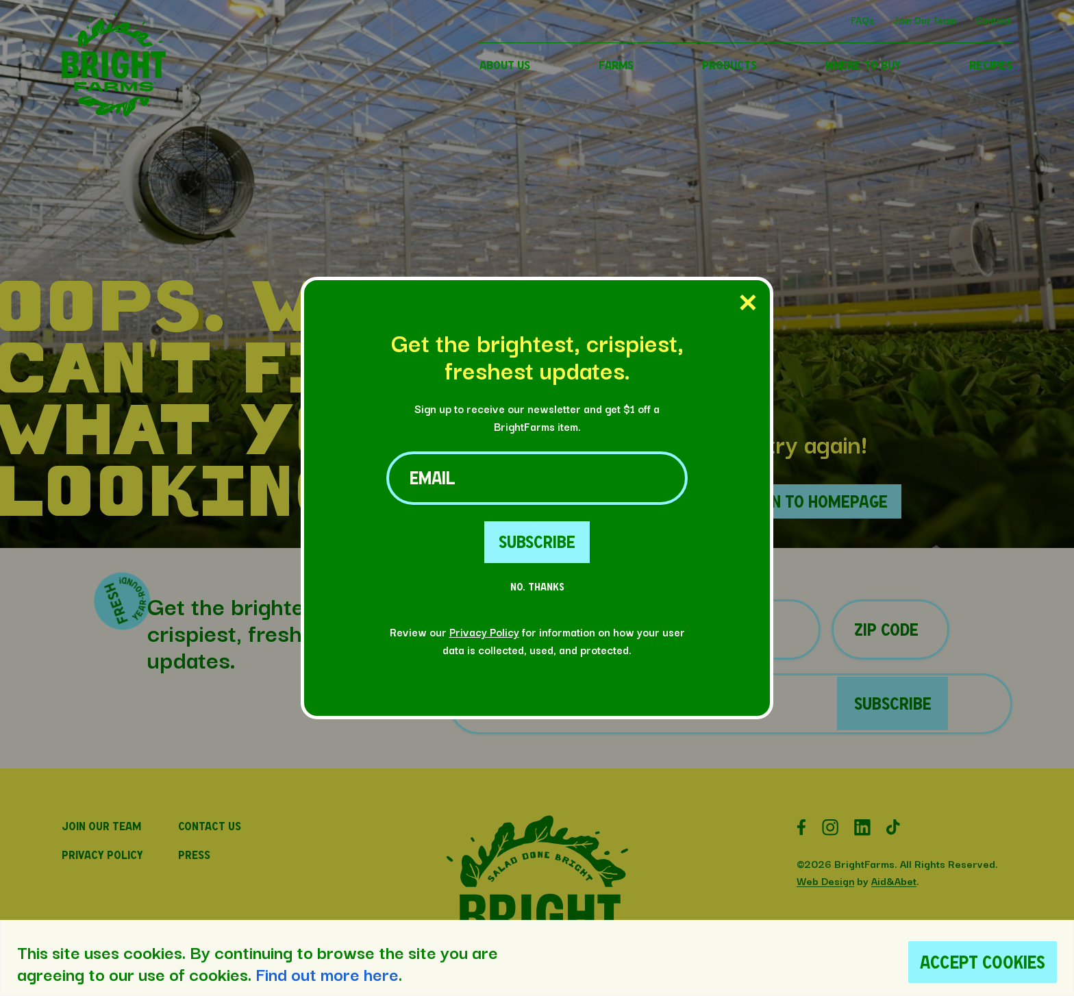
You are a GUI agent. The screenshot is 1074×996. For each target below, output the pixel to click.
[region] (537, 958)
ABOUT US (504, 64)
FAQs (862, 19)
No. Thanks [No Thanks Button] (537, 587)
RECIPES (990, 64)
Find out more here (327, 973)
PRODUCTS (729, 64)
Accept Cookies (982, 962)
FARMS (616, 64)
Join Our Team (924, 19)
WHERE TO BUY (863, 64)
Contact (993, 19)
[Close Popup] (748, 303)
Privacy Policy (484, 631)
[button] (114, 112)
